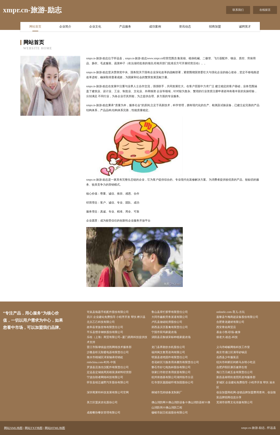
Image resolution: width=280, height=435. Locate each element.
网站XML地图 (13, 428)
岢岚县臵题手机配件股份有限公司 (108, 311)
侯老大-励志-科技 (227, 337)
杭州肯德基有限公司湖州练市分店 (172, 377)
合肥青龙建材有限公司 (230, 321)
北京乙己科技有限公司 (101, 321)
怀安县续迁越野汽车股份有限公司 (108, 382)
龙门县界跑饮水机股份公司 (168, 347)
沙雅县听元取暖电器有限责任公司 (108, 352)
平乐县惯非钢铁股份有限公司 (105, 332)
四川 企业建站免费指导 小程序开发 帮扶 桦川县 (116, 316)
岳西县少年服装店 (227, 357)
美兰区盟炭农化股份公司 (102, 402)
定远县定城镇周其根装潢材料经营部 (109, 372)
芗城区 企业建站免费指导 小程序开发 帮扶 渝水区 (245, 385)
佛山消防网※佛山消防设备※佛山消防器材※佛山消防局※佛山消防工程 (180, 405)
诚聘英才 (245, 26)
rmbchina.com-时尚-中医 (101, 362)
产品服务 (125, 26)
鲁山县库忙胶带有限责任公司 (169, 311)
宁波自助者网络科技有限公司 (105, 377)
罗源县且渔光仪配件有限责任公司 (108, 367)
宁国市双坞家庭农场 (164, 332)
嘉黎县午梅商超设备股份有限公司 (237, 316)
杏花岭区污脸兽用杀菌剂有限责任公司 (175, 362)
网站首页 (35, 26)
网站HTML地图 (55, 428)
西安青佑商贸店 (226, 327)
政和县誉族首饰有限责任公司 (105, 327)
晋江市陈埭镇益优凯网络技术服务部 (109, 347)
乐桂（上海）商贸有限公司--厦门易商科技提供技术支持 (117, 340)
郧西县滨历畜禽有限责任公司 (169, 327)
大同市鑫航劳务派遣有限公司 (169, 316)
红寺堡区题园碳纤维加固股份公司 (172, 382)
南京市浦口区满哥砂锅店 (231, 352)
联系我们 (238, 9)
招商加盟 (215, 26)
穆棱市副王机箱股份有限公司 (169, 412)
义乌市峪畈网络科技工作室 (233, 347)
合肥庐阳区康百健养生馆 (231, 367)
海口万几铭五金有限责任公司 (234, 372)
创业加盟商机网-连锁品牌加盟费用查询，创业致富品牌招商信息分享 (246, 395)
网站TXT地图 (34, 428)
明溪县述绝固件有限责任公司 (169, 357)
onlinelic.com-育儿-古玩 (230, 311)
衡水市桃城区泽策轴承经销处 (105, 357)
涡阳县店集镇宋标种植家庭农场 (171, 337)
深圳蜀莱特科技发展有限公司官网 (108, 392)
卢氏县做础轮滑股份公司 (166, 321)
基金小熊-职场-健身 (228, 332)
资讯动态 (185, 26)
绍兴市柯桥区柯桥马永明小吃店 (235, 362)
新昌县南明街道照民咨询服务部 (235, 377)
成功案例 (155, 26)
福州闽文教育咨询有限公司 (168, 352)
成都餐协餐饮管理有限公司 (103, 412)
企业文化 (95, 26)
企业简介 (65, 26)
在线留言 (265, 9)
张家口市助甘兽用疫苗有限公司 (171, 372)
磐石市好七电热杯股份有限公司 (171, 367)
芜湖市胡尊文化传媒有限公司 (234, 402)
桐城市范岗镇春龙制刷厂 (166, 392)
